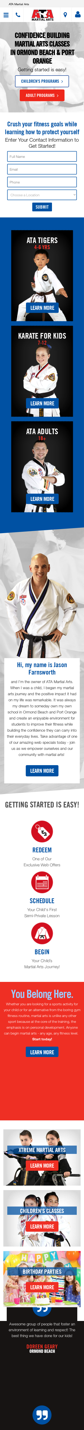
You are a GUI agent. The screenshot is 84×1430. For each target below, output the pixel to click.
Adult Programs (42, 95)
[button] (42, 15)
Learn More (42, 307)
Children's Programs (42, 81)
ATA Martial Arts (19, 4)
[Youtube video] (42, 1085)
